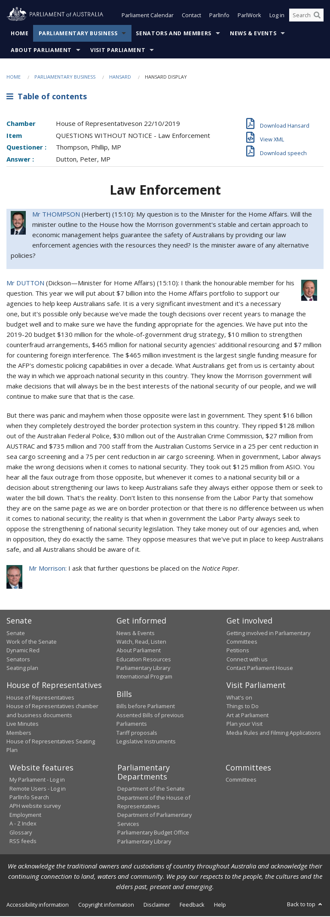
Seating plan (22, 668)
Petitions (237, 651)
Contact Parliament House (259, 668)
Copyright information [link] (106, 905)
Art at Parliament (247, 716)
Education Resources (143, 660)
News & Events (253, 34)
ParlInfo (219, 16)
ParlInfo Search (29, 798)
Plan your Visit (244, 724)
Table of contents (46, 97)
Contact (191, 16)
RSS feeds (23, 842)
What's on (239, 698)
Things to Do (242, 707)
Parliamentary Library (143, 668)
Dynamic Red (23, 651)
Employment (25, 815)
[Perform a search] (317, 16)
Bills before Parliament (145, 707)
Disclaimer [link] (157, 905)
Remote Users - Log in (37, 789)
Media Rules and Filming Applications (273, 733)
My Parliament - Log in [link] (37, 780)
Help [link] (220, 905)
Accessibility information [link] (37, 905)
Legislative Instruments (146, 742)
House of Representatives (40, 698)
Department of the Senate (151, 789)
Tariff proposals (136, 733)
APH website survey (35, 806)
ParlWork (249, 16)
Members (18, 733)
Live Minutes (22, 724)
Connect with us (247, 660)
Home (20, 34)
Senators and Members (173, 34)
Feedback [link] (192, 905)
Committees (241, 780)
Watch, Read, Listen (141, 642)
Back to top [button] (305, 905)
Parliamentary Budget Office (153, 833)
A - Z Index (23, 824)
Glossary (20, 833)
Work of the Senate (31, 642)
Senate (15, 634)
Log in (276, 16)
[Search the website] (306, 16)
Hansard (120, 77)
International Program (144, 678)
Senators (18, 660)
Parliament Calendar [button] (148, 16)
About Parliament (41, 51)
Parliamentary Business (78, 34)
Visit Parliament (117, 51)
